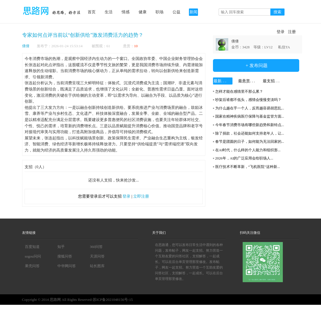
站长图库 (97, 266)
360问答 (96, 247)
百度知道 (32, 247)
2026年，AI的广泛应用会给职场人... (244, 158)
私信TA (284, 47)
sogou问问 (33, 256)
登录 (281, 32)
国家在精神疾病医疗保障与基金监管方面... (249, 116)
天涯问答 (97, 256)
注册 (292, 32)
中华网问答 (66, 266)
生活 (109, 12)
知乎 (61, 247)
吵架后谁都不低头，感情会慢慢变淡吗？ (248, 100)
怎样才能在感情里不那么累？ (239, 91)
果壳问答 (32, 266)
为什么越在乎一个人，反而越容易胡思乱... (249, 108)
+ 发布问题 (255, 65)
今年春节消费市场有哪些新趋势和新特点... (249, 125)
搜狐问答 (64, 256)
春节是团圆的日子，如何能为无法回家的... (249, 141)
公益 (176, 12)
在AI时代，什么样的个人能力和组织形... (248, 150)
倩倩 (25, 46)
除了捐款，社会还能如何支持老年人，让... (249, 133)
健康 (143, 12)
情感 (126, 12)
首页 (92, 12)
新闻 (193, 12)
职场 (159, 12)
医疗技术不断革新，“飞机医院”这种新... (247, 167)
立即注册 (141, 196)
